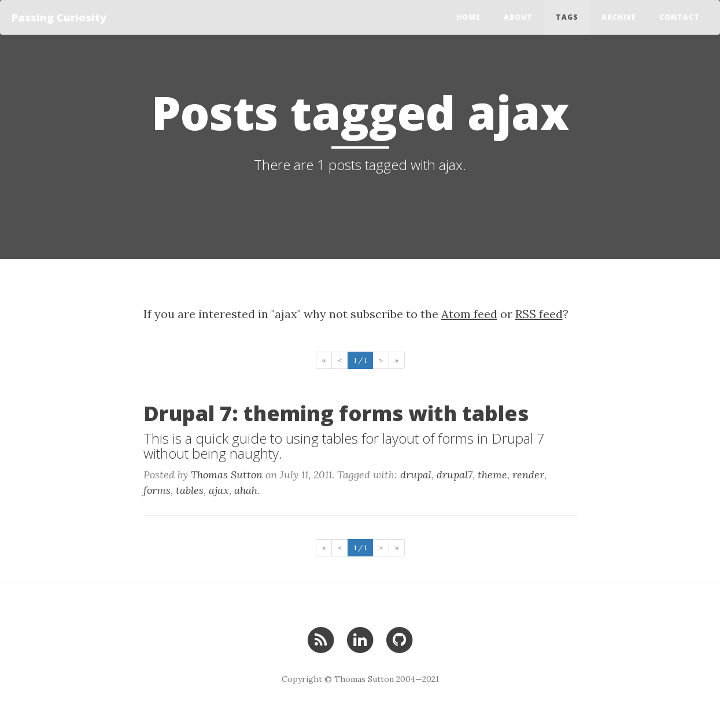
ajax (219, 490)
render (528, 474)
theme (492, 474)
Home (468, 17)
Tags (567, 17)
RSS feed (539, 314)
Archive (618, 17)
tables (190, 490)
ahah (245, 490)
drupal (415, 474)
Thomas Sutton (227, 474)
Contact (679, 17)
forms (157, 490)
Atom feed (469, 314)
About (518, 17)
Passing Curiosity (59, 17)
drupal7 (454, 474)
